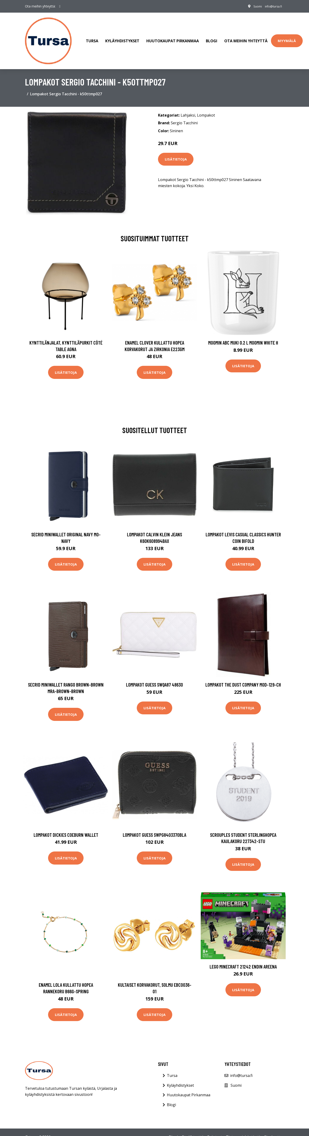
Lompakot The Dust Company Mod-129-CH (243, 675)
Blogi (211, 36)
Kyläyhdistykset (122, 36)
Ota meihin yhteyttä (245, 36)
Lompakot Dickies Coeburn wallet (66, 825)
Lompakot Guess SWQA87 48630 (154, 675)
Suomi (251, 6)
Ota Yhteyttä (193, 1127)
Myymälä (287, 35)
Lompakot (206, 105)
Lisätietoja (176, 149)
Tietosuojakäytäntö (243, 1127)
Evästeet (214, 1127)
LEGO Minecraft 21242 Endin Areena (243, 957)
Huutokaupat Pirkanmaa (172, 36)
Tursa (92, 36)
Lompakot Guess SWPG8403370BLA (154, 825)
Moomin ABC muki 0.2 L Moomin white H (243, 333)
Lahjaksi (188, 105)
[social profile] (59, 6)
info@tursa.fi (270, 6)
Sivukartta (273, 1127)
